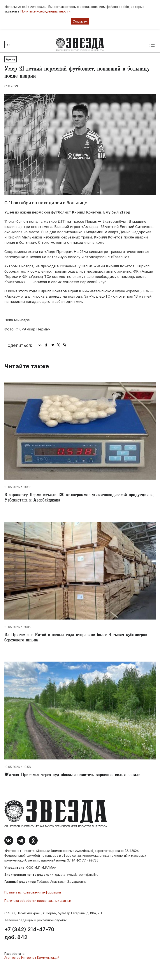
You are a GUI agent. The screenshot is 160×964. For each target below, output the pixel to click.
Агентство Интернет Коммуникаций (31, 957)
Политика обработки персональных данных (38, 900)
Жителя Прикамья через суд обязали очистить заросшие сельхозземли (72, 775)
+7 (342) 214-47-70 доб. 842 (29, 933)
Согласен (80, 21)
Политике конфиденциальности (45, 11)
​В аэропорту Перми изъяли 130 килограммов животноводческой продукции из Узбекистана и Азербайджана (79, 498)
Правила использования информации (32, 892)
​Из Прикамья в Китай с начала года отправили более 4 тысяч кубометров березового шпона (75, 638)
